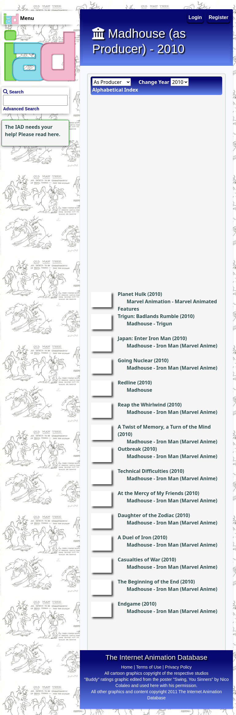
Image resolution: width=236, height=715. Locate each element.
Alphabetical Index (115, 89)
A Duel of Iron (134, 537)
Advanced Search (21, 108)
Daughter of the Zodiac (146, 515)
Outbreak (129, 449)
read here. (47, 134)
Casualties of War (139, 559)
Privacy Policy (178, 667)
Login (195, 17)
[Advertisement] (38, 186)
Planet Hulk (132, 294)
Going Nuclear (135, 360)
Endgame (129, 603)
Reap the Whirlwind (142, 404)
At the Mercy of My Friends (150, 493)
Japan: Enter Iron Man (144, 338)
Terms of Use (148, 667)
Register (218, 17)
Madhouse (139, 323)
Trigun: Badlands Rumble (148, 316)
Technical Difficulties (143, 471)
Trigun (164, 323)
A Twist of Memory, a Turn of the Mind (164, 426)
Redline (127, 382)
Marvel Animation (149, 301)
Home (126, 667)
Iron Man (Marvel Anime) (187, 345)
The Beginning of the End (148, 581)
